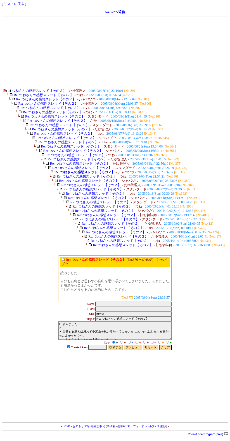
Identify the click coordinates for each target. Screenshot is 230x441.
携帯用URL (124, 429)
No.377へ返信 (115, 12)
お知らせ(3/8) (81, 429)
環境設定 (162, 429)
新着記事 (96, 429)
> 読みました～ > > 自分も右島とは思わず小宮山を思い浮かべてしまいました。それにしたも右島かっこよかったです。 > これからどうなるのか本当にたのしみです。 (115, 332)
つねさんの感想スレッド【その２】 (39, 90)
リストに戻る (14, 4)
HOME (66, 429)
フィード (138, 429)
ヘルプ (150, 429)
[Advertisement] (115, 52)
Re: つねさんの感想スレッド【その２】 (44, 95)
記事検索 (109, 429)
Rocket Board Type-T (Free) (208, 437)
